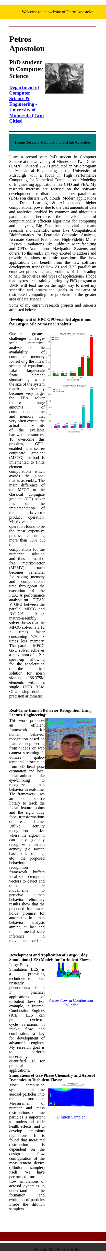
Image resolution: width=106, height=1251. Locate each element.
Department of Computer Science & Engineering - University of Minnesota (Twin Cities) (26, 99)
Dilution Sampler (71, 1110)
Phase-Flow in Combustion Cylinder (70, 996)
